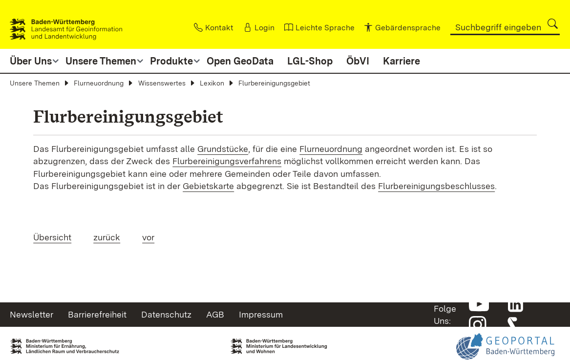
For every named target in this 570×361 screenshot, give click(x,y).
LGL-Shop (310, 61)
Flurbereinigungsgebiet (274, 83)
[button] (553, 24)
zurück (106, 237)
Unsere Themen (35, 83)
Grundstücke (222, 149)
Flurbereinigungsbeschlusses (436, 186)
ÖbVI (357, 61)
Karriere (401, 61)
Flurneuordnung (99, 83)
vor (148, 237)
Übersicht (52, 237)
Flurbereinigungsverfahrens (226, 161)
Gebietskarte (208, 186)
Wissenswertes (162, 83)
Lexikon (212, 83)
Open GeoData (240, 61)
